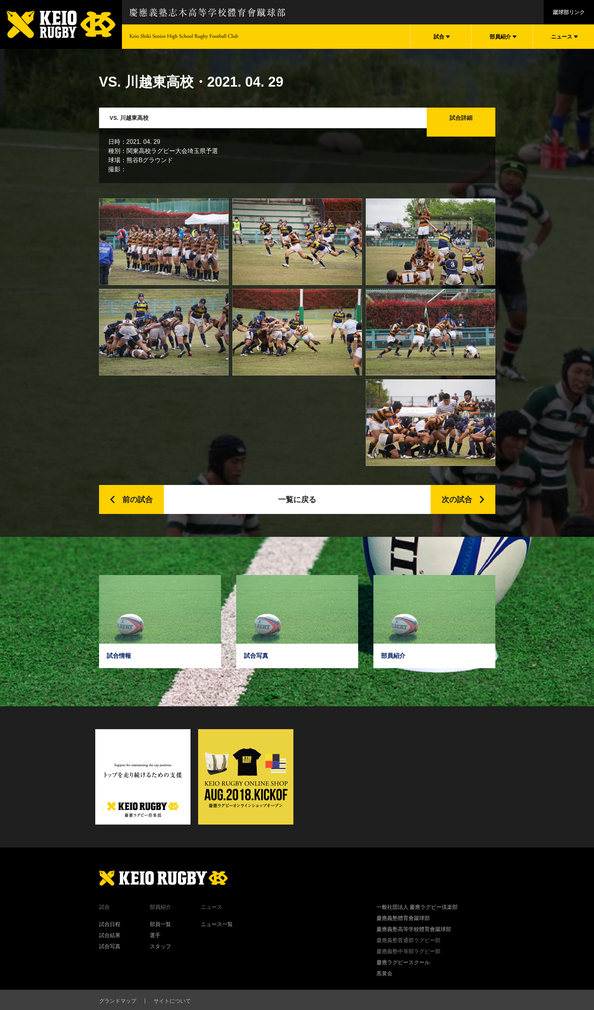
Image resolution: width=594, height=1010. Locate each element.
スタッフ (160, 955)
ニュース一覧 (217, 932)
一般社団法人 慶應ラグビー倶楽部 (417, 915)
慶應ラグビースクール (403, 971)
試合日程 (109, 932)
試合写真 (109, 955)
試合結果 (109, 944)
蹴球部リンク (569, 12)
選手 (155, 944)
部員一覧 (160, 932)
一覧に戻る (297, 508)
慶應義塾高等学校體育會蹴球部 (413, 937)
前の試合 (137, 508)
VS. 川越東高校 (136, 122)
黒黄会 (384, 982)
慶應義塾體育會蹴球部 (403, 926)
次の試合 (457, 508)
